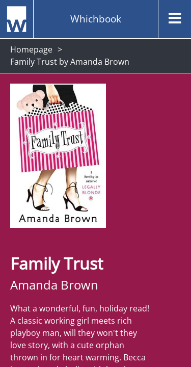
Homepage (31, 49)
